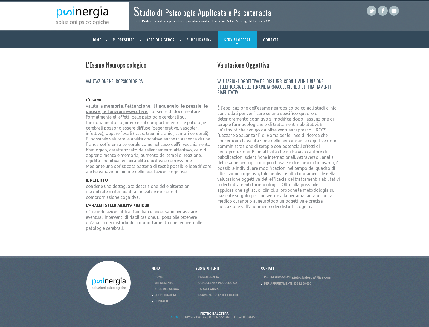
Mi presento (121, 39)
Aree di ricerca (158, 39)
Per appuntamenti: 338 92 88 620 (287, 283)
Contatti (271, 39)
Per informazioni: (297, 277)
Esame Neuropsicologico (218, 295)
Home (96, 39)
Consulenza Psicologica (217, 283)
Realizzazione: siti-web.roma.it (233, 317)
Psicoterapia (208, 277)
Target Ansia (208, 289)
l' (137, 106)
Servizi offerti (235, 42)
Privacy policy (195, 317)
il (166, 106)
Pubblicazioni (197, 39)
